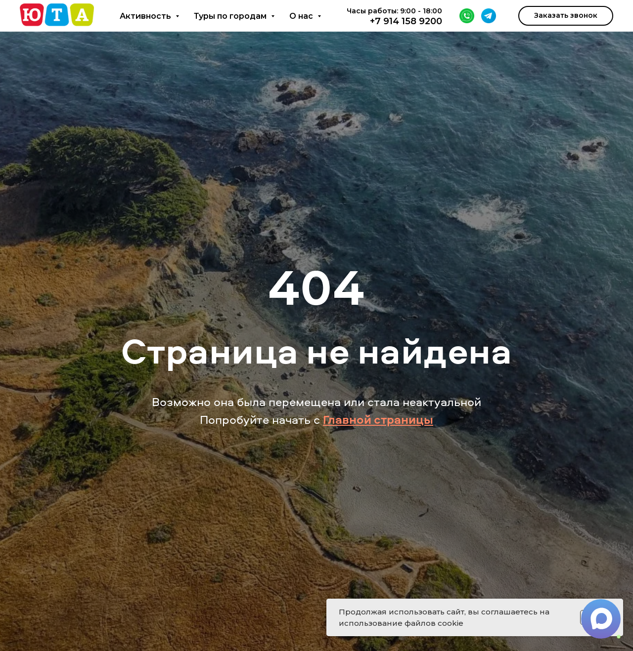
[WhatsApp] (466, 15)
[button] (565, 16)
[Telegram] (488, 15)
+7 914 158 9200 (406, 21)
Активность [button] (146, 16)
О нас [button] (302, 16)
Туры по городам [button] (231, 16)
